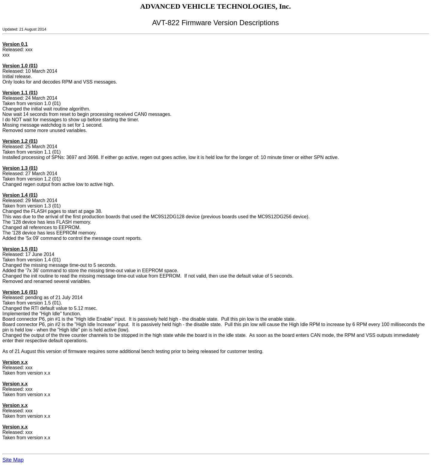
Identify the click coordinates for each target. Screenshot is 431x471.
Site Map (13, 460)
